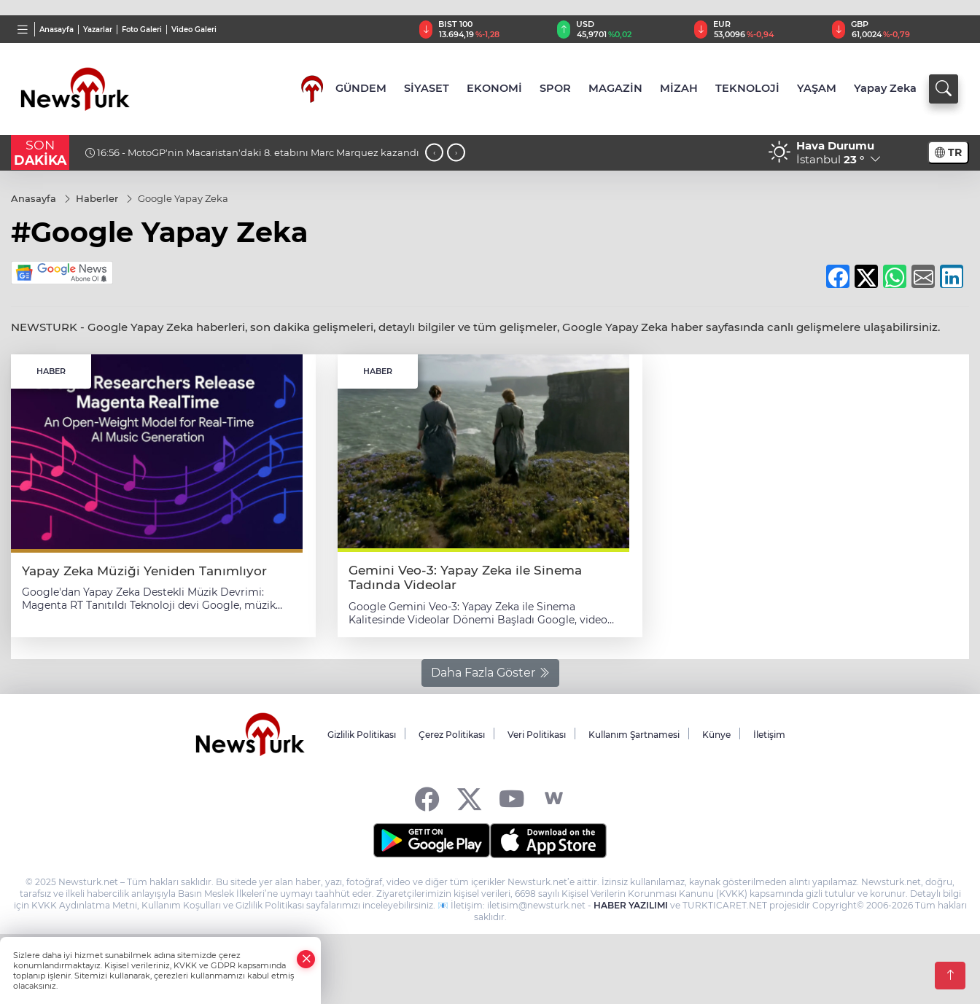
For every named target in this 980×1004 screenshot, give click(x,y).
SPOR (555, 88)
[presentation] (434, 153)
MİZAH (679, 88)
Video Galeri (194, 29)
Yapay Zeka (885, 88)
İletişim (769, 734)
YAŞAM (816, 88)
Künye (716, 734)
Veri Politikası (537, 734)
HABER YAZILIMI (631, 905)
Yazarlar (97, 29)
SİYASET (426, 88)
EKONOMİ (494, 88)
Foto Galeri (142, 29)
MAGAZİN (615, 88)
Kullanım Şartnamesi (634, 734)
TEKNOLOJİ (747, 88)
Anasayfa (56, 29)
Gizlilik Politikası (361, 734)
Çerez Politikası (452, 734)
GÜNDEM (360, 88)
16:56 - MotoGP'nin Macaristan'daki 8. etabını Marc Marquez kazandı (252, 152)
